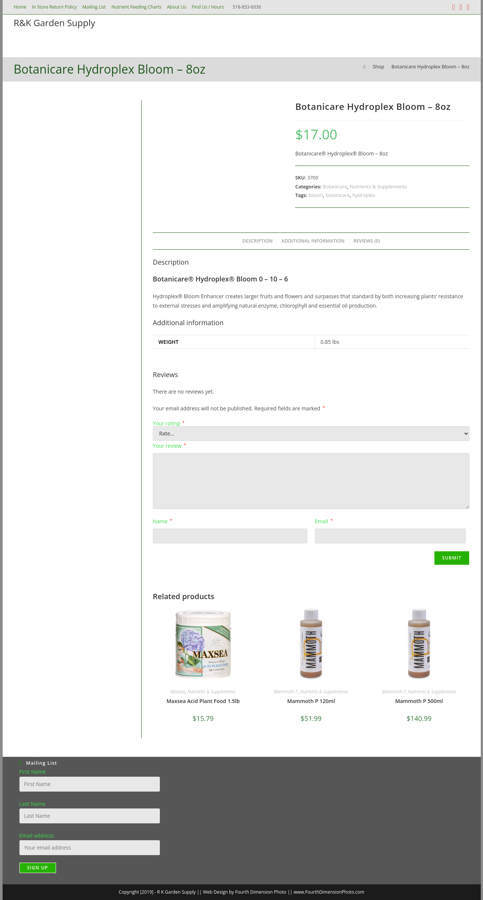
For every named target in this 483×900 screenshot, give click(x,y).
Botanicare (335, 186)
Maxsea (177, 691)
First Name (32, 771)
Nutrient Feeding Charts (136, 7)
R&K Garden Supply (54, 22)
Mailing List (94, 7)
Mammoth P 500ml (419, 701)
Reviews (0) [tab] (366, 241)
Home (20, 7)
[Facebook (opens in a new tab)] (453, 7)
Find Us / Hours (208, 7)
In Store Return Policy (54, 7)
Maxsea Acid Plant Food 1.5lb (203, 701)
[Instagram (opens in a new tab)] (460, 7)
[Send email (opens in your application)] (466, 7)
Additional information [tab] (313, 241)
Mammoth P (286, 691)
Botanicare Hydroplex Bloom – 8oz (430, 66)
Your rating (169, 423)
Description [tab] (257, 241)
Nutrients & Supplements (378, 186)
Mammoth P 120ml (311, 701)
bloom (316, 195)
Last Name (32, 803)
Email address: (37, 835)
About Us (176, 7)
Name (162, 521)
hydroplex (364, 195)
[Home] (364, 66)
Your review (169, 445)
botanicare (338, 195)
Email (324, 521)
